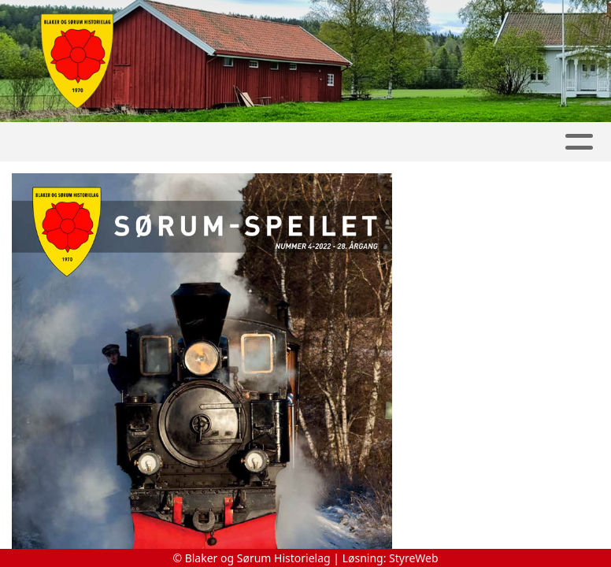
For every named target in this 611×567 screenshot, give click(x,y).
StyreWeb (414, 557)
